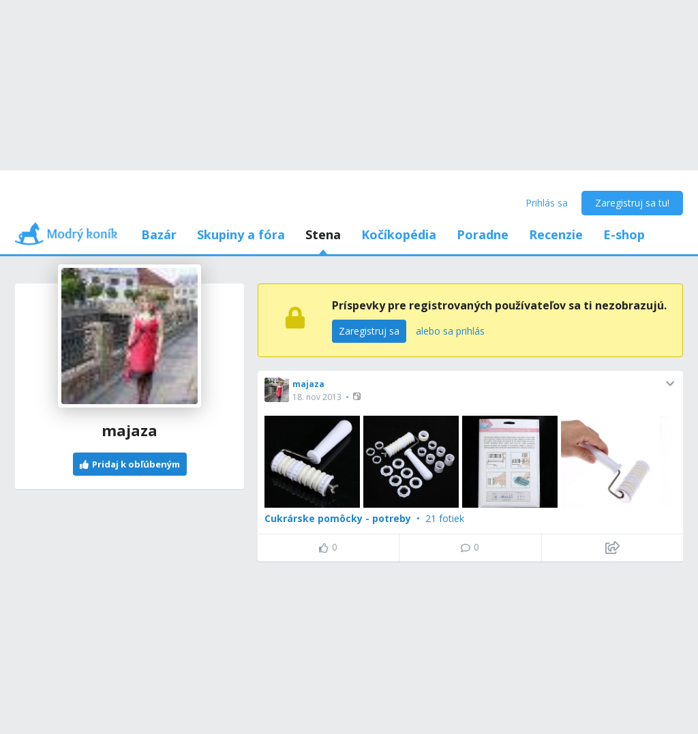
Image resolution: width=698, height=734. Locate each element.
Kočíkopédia (398, 234)
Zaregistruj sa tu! (632, 202)
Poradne (483, 234)
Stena (323, 234)
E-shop (624, 234)
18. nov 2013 (317, 397)
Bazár (159, 234)
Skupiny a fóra (241, 234)
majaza (308, 384)
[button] (358, 396)
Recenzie (556, 234)
